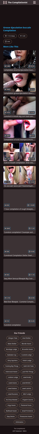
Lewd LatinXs (26, 388)
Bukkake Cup (11, 355)
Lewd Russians (13, 394)
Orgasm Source (27, 400)
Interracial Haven (11, 372)
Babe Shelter (12, 344)
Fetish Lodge (27, 360)
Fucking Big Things (11, 366)
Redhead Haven (11, 411)
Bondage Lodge (11, 349)
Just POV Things (28, 372)
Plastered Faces (26, 405)
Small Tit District (27, 411)
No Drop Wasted (11, 400)
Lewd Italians (12, 388)
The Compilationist (15, 2)
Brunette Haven (27, 349)
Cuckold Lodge (27, 355)
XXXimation (19, 422)
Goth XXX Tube (29, 366)
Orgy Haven (12, 405)
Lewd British (26, 383)
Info (7, 42)
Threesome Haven (26, 416)
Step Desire (11, 416)
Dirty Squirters (12, 360)
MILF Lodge (27, 394)
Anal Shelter (26, 338)
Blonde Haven (26, 344)
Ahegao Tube (12, 338)
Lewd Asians (13, 383)
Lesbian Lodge (13, 377)
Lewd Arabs (27, 377)
